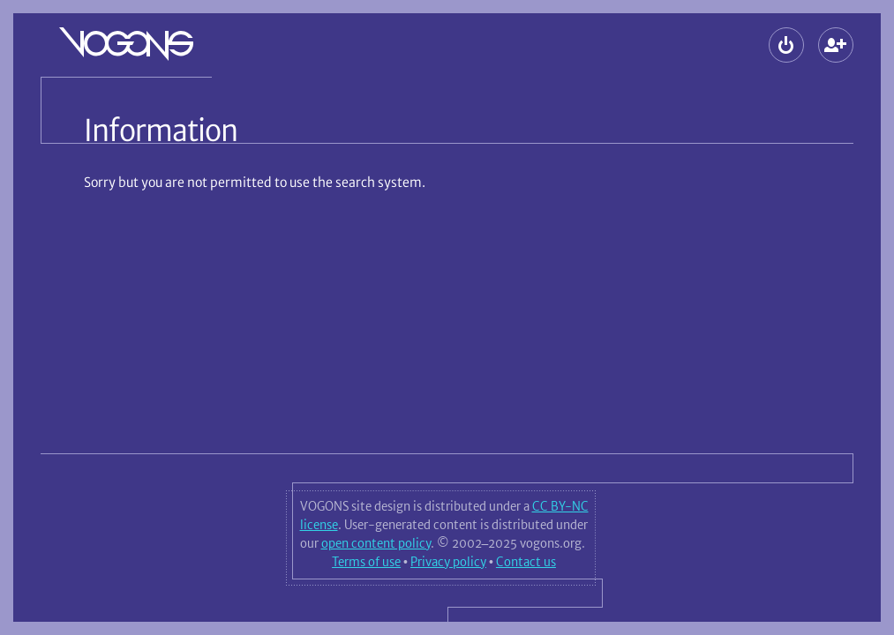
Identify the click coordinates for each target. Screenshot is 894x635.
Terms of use (366, 562)
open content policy (376, 543)
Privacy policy (448, 562)
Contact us (526, 562)
